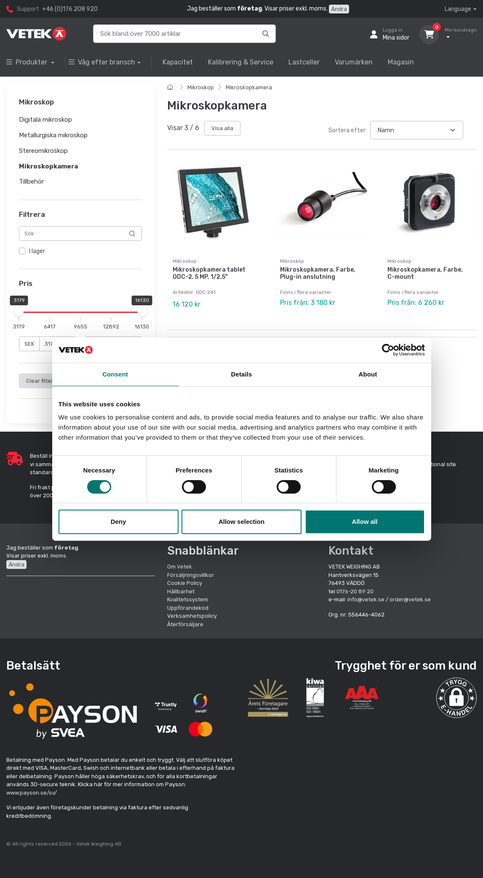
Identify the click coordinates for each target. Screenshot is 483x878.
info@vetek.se (365, 599)
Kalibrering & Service (240, 62)
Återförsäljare (185, 624)
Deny (118, 521)
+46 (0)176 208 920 (70, 9)
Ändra (339, 9)
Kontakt (351, 551)
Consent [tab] (115, 374)
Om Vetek (179, 566)
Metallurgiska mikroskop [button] (53, 135)
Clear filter (39, 381)
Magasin (401, 62)
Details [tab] (241, 374)
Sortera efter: (347, 130)
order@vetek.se (410, 599)
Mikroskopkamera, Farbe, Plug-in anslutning (317, 273)
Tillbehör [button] (31, 182)
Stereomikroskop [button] (43, 151)
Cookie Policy (184, 583)
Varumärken (354, 62)
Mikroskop (200, 87)
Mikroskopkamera (249, 87)
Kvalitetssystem (187, 599)
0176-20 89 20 (355, 591)
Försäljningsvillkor (190, 575)
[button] (456, 698)
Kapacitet (178, 62)
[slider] (19, 311)
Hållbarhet (181, 591)
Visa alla (222, 128)
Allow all (365, 521)
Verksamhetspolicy (192, 616)
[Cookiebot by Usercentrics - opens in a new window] (388, 350)
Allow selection (241, 521)
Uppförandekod (187, 608)
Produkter (27, 62)
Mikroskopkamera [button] (48, 166)
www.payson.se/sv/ (31, 793)
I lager (37, 251)
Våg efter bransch (102, 62)
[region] (80, 252)
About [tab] (368, 374)
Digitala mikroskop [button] (45, 120)
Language (458, 9)
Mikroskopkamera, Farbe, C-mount (425, 273)
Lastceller (304, 62)
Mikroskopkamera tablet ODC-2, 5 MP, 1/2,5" (209, 273)
